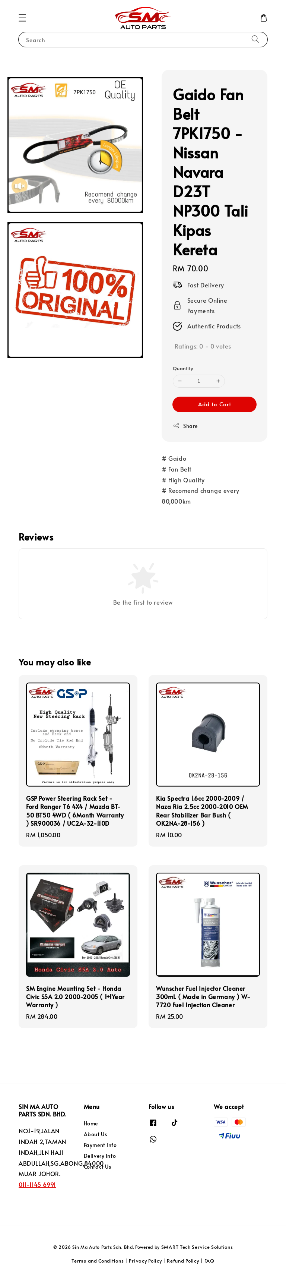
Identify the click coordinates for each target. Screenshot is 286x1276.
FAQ (209, 1260)
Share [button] (185, 425)
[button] (22, 18)
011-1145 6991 (37, 1184)
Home (91, 1123)
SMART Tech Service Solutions (197, 1247)
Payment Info (100, 1145)
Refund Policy (183, 1260)
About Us (95, 1134)
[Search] (255, 39)
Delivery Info (100, 1155)
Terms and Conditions (98, 1260)
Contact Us (97, 1166)
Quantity (183, 368)
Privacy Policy (145, 1260)
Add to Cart (214, 404)
